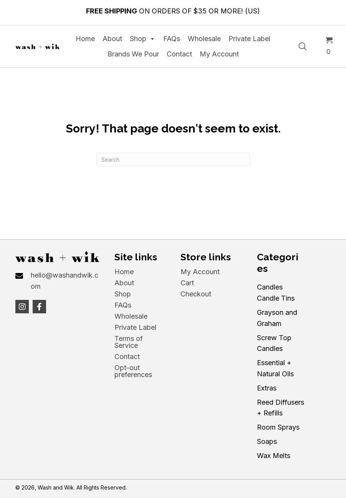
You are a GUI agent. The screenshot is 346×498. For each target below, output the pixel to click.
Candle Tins (276, 298)
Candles (270, 287)
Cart (187, 283)
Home (85, 39)
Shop (143, 38)
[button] (22, 306)
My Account (219, 54)
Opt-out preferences (133, 371)
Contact (179, 54)
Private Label (249, 39)
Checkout (195, 294)
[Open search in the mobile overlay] (302, 45)
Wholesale (204, 39)
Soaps (267, 441)
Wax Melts (273, 456)
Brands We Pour (133, 54)
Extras (266, 388)
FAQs (171, 39)
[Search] (173, 159)
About (112, 39)
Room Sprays (278, 427)
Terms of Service (128, 341)
